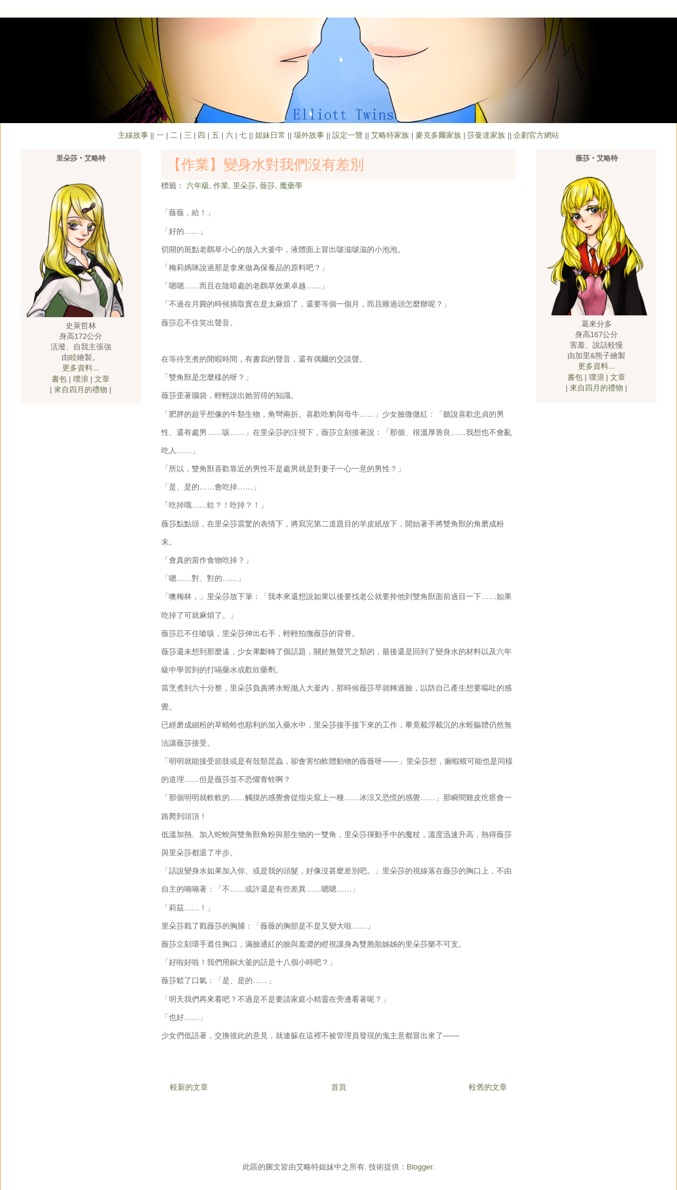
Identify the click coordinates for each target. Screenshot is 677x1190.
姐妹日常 (270, 135)
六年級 (197, 185)
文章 (102, 379)
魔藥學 (291, 185)
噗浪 (81, 379)
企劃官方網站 (536, 135)
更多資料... (80, 367)
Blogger (420, 1166)
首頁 (338, 1087)
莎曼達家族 (486, 135)
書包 (59, 379)
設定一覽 (347, 135)
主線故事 (133, 135)
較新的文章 (189, 1087)
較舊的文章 (488, 1087)
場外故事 (309, 135)
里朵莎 (244, 185)
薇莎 (267, 185)
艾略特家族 (390, 135)
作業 (221, 185)
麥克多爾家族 (438, 135)
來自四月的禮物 (80, 389)
